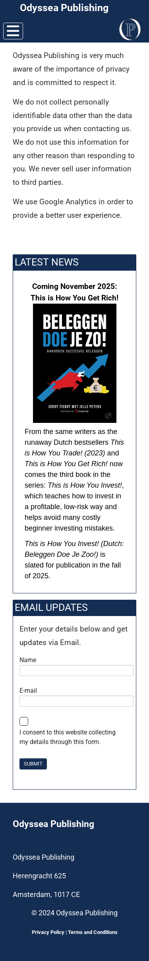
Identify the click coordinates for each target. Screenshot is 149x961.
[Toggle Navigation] (13, 31)
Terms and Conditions (93, 932)
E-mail (28, 690)
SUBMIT (33, 764)
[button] (74, 432)
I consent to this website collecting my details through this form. (67, 737)
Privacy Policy (48, 932)
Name (27, 660)
